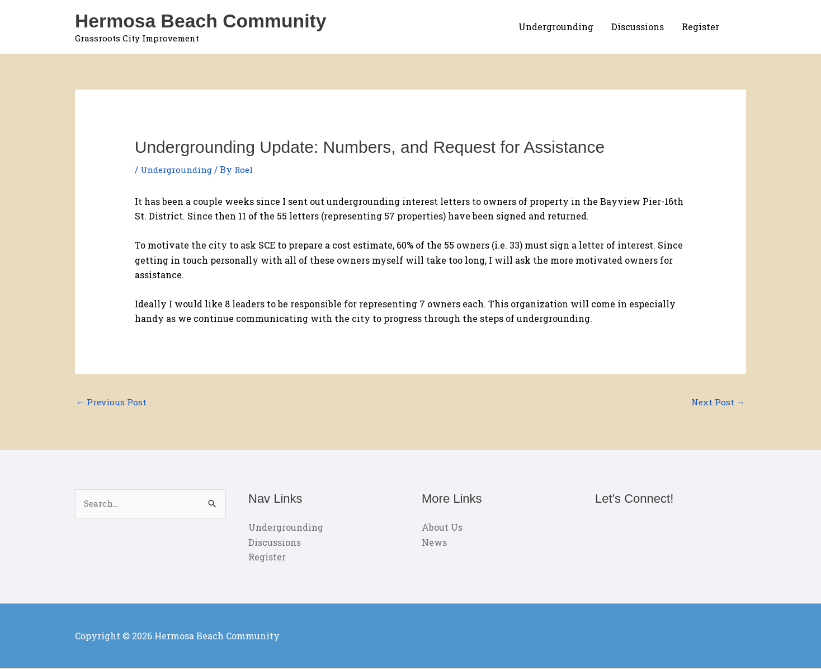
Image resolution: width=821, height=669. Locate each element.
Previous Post (112, 402)
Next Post (717, 402)
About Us (442, 528)
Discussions (637, 26)
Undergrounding (555, 26)
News (434, 543)
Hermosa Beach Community (205, 20)
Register (700, 26)
